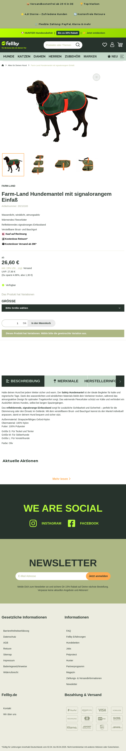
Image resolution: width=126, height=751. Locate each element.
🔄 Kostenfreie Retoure (89, 14)
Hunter (69, 660)
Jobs (68, 648)
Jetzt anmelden (98, 576)
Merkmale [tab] (66, 381)
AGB (5, 642)
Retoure (7, 648)
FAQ (68, 631)
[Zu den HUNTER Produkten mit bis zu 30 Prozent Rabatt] (63, 33)
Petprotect (71, 654)
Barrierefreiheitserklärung (16, 631)
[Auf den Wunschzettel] (96, 77)
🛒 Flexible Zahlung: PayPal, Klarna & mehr (63, 24)
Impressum (9, 660)
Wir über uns (9, 714)
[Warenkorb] (120, 45)
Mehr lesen (61, 479)
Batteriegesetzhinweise (15, 666)
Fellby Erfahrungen (76, 636)
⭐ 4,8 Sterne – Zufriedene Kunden (44, 14)
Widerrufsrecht (10, 672)
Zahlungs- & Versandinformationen (84, 678)
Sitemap (7, 654)
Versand (27, 268)
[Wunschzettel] (104, 45)
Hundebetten (72, 642)
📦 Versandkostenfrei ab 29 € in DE (50, 3)
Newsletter (71, 684)
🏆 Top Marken (90, 3)
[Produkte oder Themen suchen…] (59, 45)
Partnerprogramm (75, 666)
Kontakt (7, 708)
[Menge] (11, 323)
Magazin (70, 672)
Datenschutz (9, 636)
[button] (112, 45)
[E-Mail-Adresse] (52, 576)
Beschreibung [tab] (23, 381)
